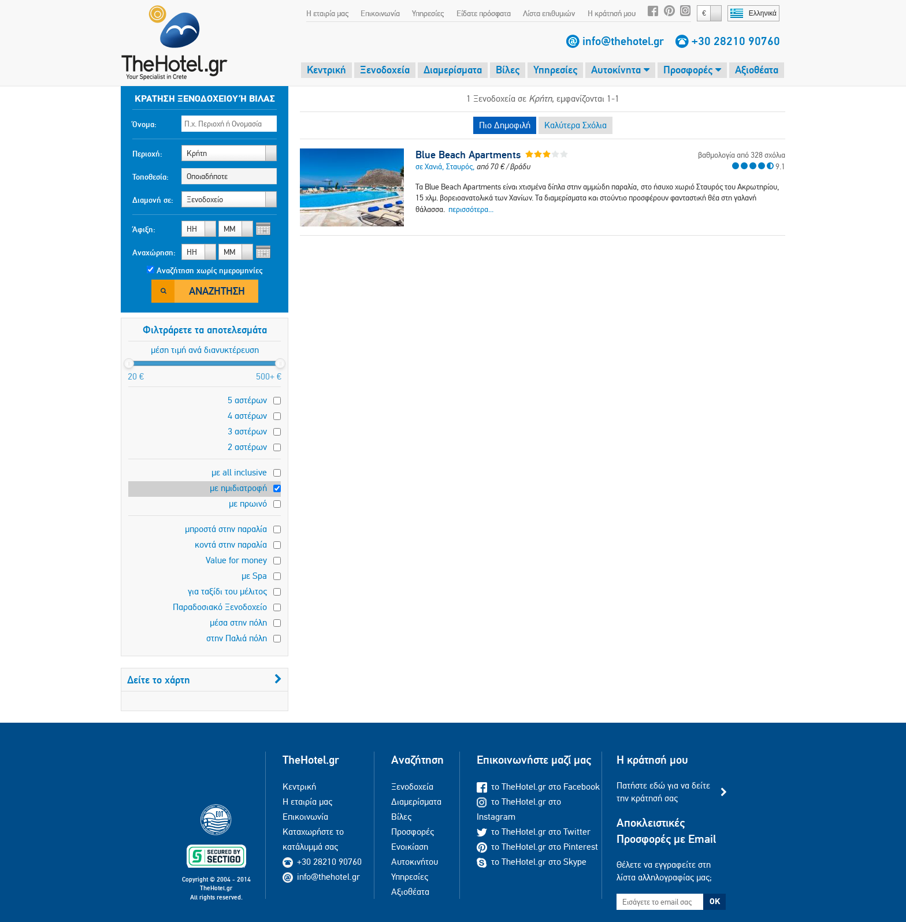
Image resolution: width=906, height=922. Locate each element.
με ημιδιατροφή (238, 487)
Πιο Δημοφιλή (504, 125)
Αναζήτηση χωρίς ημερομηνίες (209, 270)
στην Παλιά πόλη (236, 638)
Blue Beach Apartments (468, 154)
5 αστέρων (247, 400)
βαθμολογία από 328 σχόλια (741, 155)
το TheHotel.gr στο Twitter (534, 831)
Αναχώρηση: (154, 252)
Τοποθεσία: (150, 177)
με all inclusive (239, 472)
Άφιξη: (143, 229)
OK (715, 901)
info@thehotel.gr (623, 41)
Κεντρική (326, 69)
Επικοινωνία (380, 13)
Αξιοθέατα (756, 69)
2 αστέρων (247, 446)
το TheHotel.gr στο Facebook (538, 786)
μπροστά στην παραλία (226, 528)
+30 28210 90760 (736, 41)
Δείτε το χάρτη (204, 679)
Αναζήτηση (217, 291)
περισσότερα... (470, 209)
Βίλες (507, 69)
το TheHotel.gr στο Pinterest (537, 846)
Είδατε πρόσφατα (483, 13)
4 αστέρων (247, 415)
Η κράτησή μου (612, 13)
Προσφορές (692, 69)
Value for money (236, 560)
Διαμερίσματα (453, 69)
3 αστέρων (247, 431)
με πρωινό (248, 503)
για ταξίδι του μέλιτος (227, 591)
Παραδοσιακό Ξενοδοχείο (220, 606)
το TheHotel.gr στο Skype (531, 861)
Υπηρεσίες (428, 13)
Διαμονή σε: (152, 200)
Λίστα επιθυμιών (549, 13)
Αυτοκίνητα (620, 69)
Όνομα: (144, 124)
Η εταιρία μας (327, 13)
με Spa (254, 575)
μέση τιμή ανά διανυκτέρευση (205, 349)
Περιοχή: (147, 153)
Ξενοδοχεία (385, 69)
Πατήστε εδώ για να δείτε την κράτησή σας (663, 792)
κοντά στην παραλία (231, 544)
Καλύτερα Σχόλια (575, 125)
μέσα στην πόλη (238, 622)
